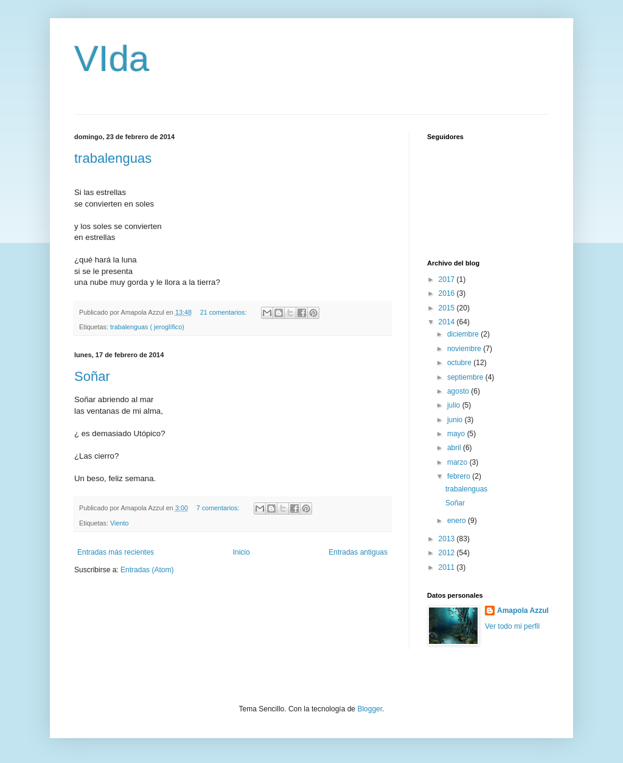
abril (455, 447)
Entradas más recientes (115, 552)
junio (456, 420)
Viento (119, 523)
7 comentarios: (219, 508)
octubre (460, 362)
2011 (448, 567)
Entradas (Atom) (146, 570)
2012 (448, 553)
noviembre (465, 348)
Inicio (241, 552)
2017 (448, 279)
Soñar (92, 376)
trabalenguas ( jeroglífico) (147, 326)
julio (454, 405)
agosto (459, 391)
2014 (448, 322)
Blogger (369, 709)
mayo (457, 433)
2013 (448, 539)
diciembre (464, 334)
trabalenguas (112, 158)
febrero (459, 476)
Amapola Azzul (523, 610)
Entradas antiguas (358, 552)
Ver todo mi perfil (512, 626)
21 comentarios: (224, 312)
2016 (448, 293)
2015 (448, 308)
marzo (458, 462)
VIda (111, 58)
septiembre (466, 377)
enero (457, 520)
